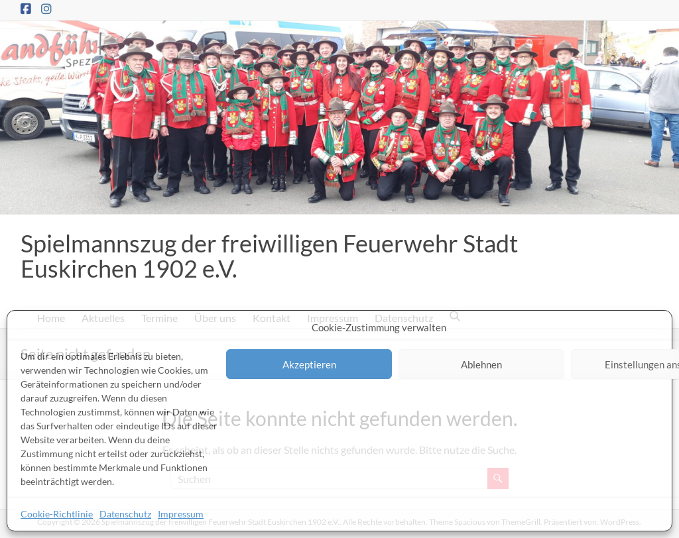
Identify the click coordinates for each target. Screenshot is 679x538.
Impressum (181, 513)
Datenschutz (125, 513)
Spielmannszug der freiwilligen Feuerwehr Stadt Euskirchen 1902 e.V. (269, 256)
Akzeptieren (309, 364)
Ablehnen (481, 364)
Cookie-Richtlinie (57, 513)
